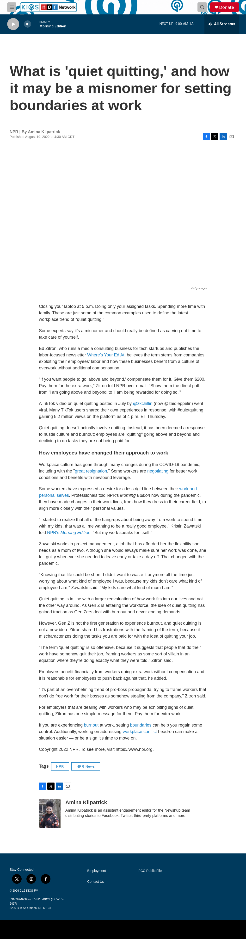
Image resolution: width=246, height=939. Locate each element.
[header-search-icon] (202, 7)
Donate (226, 7)
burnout (92, 725)
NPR (60, 766)
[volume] (28, 24)
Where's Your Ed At (105, 355)
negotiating (157, 471)
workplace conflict (140, 731)
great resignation (91, 471)
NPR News (85, 766)
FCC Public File (150, 871)
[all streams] (221, 24)
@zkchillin (142, 403)
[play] (13, 24)
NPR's (69, 532)
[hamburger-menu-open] (11, 7)
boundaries (140, 725)
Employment (96, 871)
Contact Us (95, 881)
